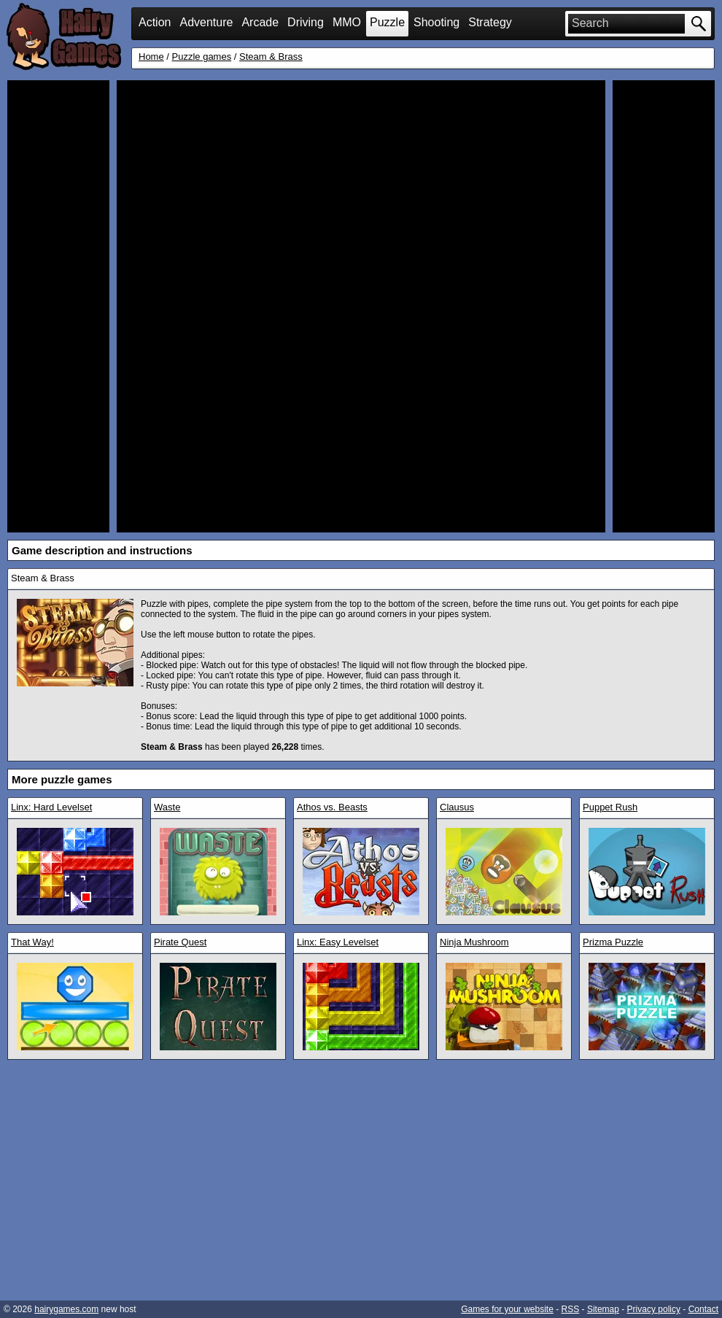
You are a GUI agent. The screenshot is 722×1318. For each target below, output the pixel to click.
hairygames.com (66, 1309)
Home (151, 56)
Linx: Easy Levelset (338, 942)
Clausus (457, 807)
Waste (167, 807)
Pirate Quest (180, 942)
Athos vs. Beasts (332, 807)
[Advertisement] (58, 306)
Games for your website (507, 1309)
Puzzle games (202, 56)
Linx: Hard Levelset (51, 807)
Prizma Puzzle (613, 942)
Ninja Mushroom (474, 942)
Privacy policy (653, 1309)
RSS (571, 1309)
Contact (703, 1309)
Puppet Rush (610, 807)
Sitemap (603, 1309)
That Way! (32, 942)
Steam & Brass (271, 56)
